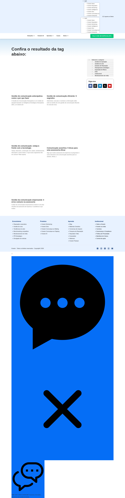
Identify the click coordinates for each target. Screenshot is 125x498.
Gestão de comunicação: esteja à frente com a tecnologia (25, 147)
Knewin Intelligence (92, 9)
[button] (31, 35)
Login (85, 1)
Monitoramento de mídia (102, 75)
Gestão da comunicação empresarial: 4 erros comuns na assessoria (27, 201)
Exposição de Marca (100, 69)
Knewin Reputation (92, 5)
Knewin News (91, 3)
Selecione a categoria (98, 60)
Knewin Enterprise (92, 15)
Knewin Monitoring (92, 7)
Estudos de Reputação (101, 65)
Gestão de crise (99, 63)
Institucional (98, 73)
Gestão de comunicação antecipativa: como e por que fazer (27, 97)
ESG (96, 71)
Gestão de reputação (101, 61)
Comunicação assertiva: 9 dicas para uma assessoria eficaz (62, 149)
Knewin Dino (90, 11)
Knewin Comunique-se (93, 13)
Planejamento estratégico (102, 67)
